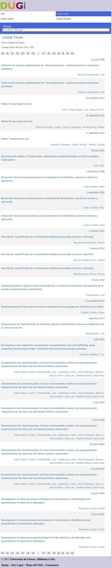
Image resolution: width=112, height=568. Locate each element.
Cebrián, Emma (96, 144)
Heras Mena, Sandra (25, 372)
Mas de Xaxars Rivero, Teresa (89, 242)
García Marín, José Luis (62, 375)
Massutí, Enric (97, 109)
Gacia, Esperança (71, 127)
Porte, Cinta (68, 109)
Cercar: (7, 26)
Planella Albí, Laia (46, 459)
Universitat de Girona (22, 559)
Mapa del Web (34, 565)
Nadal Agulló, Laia (95, 333)
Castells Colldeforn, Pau (92, 354)
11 (63, 53)
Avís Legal (17, 565)
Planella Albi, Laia (95, 295)
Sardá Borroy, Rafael (94, 127)
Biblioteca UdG (46, 559)
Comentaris (52, 565)
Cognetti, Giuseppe (60, 144)
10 (58, 53)
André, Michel (79, 144)
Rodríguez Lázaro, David (92, 508)
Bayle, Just (82, 109)
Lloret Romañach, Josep (47, 127)
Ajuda (4, 565)
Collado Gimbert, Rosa (93, 312)
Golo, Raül (99, 165)
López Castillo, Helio (94, 186)
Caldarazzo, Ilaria (67, 372)
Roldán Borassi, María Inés (90, 375)
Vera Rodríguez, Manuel (90, 372)
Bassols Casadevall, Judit (91, 74)
